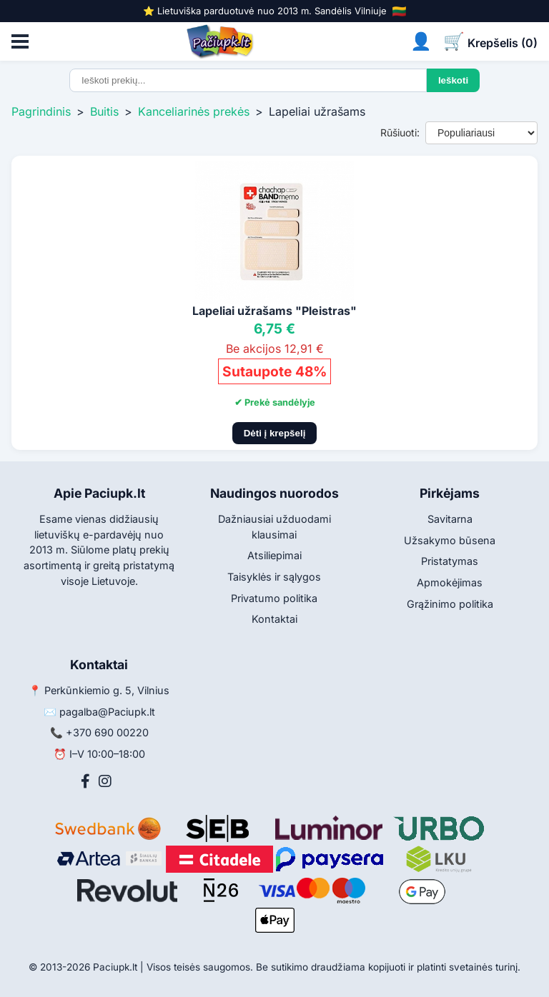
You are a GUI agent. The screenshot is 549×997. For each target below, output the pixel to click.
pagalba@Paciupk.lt (107, 712)
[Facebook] (85, 781)
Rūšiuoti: (400, 132)
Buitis (104, 111)
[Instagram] (105, 781)
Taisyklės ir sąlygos (274, 577)
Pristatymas (449, 561)
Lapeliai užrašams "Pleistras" (274, 311)
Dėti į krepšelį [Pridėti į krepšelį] (275, 433)
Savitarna (450, 519)
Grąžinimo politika (450, 604)
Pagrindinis (41, 111)
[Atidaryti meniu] (20, 41)
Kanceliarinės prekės (193, 111)
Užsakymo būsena (449, 540)
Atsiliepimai (274, 555)
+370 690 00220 (107, 732)
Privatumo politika (274, 598)
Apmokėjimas (450, 582)
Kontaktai (274, 619)
